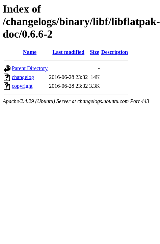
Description (114, 52)
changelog (23, 77)
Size (94, 52)
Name (29, 52)
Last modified (68, 52)
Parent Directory (30, 68)
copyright (22, 86)
